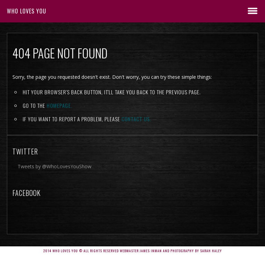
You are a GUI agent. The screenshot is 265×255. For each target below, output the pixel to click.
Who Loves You (26, 11)
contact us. (136, 119)
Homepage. (59, 105)
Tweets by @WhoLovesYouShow (54, 166)
